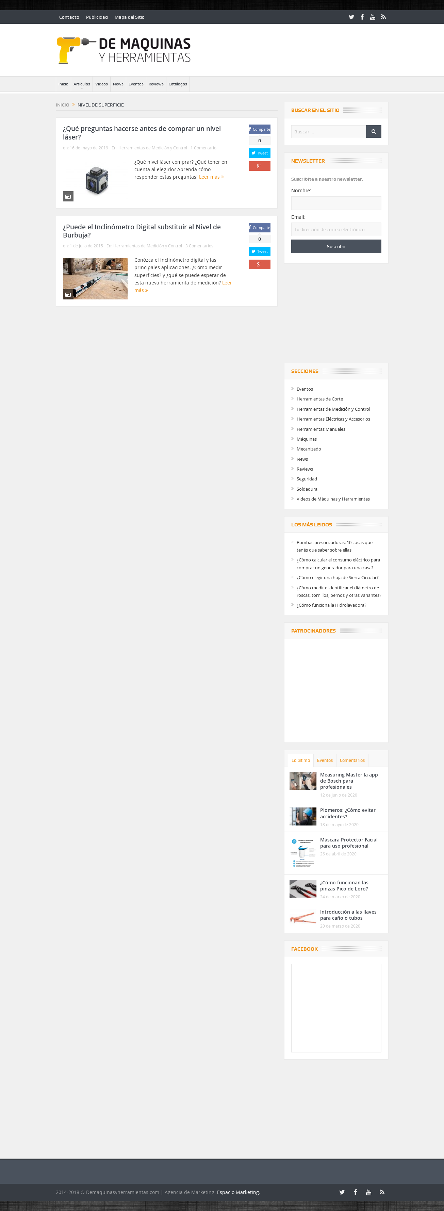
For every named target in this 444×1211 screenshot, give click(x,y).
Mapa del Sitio (130, 17)
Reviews (156, 84)
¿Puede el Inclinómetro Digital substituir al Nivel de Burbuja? (142, 231)
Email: (298, 217)
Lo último (301, 760)
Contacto (69, 17)
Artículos (81, 84)
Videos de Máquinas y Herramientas (333, 499)
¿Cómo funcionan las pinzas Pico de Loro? (344, 885)
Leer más (211, 177)
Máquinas (307, 439)
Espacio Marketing (238, 1192)
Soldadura (307, 489)
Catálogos (178, 84)
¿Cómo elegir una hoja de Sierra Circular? (338, 577)
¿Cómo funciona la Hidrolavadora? (331, 605)
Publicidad (97, 17)
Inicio (63, 84)
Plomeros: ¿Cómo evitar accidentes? (348, 813)
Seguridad (307, 479)
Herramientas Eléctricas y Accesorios (333, 419)
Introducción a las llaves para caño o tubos (348, 915)
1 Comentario (203, 147)
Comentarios (352, 760)
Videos (101, 84)
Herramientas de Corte (320, 399)
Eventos (136, 84)
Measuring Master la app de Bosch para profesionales (349, 780)
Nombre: (301, 190)
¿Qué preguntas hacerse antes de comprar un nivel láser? (142, 133)
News (118, 84)
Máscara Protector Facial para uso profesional (349, 842)
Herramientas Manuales (321, 429)
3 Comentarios (199, 245)
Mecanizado (309, 449)
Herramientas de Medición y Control (152, 147)
